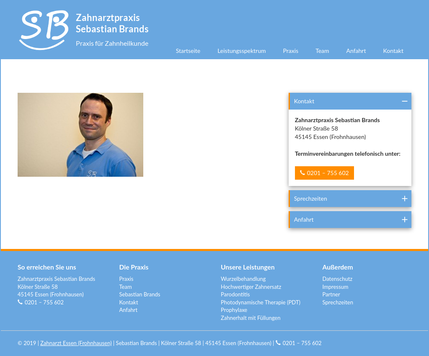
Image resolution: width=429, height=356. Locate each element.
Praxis (291, 50)
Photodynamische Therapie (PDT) (260, 302)
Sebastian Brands (139, 294)
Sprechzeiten (310, 198)
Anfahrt (356, 50)
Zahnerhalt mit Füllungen (250, 317)
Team (322, 50)
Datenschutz (338, 278)
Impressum (336, 286)
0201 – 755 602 (328, 172)
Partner (331, 294)
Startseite (188, 50)
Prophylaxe (234, 309)
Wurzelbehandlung (243, 278)
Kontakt (393, 50)
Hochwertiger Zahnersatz (251, 286)
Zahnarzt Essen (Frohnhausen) (75, 343)
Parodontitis (235, 294)
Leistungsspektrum (241, 50)
